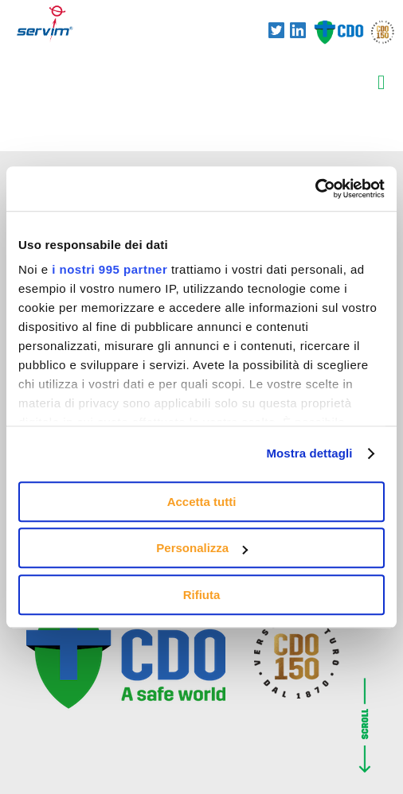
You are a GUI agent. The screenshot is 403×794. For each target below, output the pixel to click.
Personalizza (202, 548)
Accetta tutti (202, 501)
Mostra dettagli (309, 453)
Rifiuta (202, 594)
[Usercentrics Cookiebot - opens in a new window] (315, 188)
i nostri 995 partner (109, 269)
